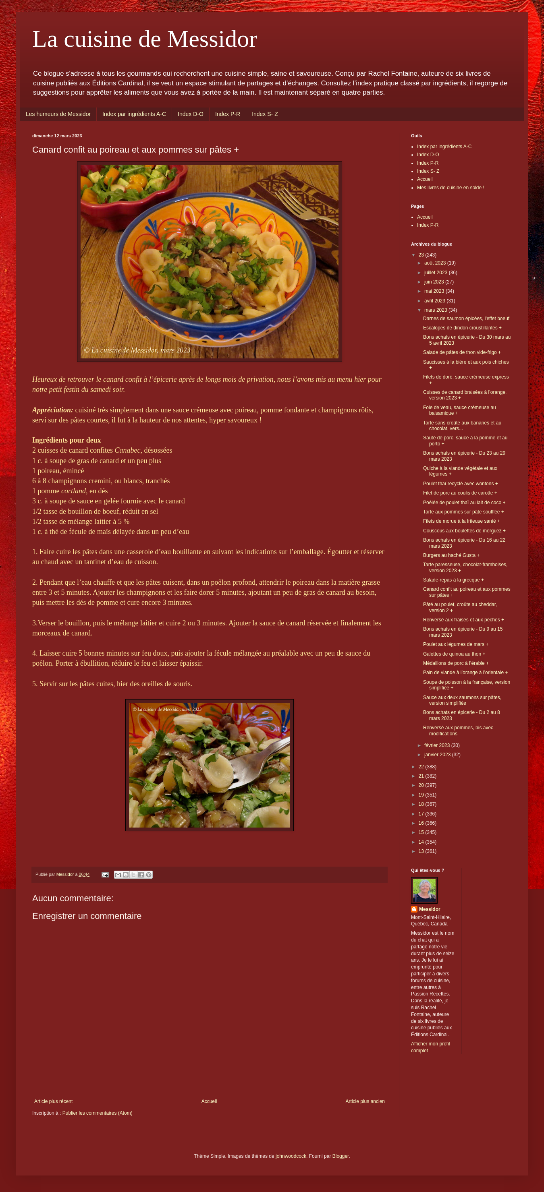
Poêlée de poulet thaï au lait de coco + (464, 502)
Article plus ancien (365, 1101)
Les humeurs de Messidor (58, 114)
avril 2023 (435, 301)
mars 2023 (436, 310)
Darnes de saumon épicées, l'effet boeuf (466, 318)
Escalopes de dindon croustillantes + (462, 328)
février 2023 (437, 745)
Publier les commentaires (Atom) (97, 1113)
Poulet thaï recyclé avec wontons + (460, 483)
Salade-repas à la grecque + (453, 580)
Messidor (429, 909)
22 (422, 767)
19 (422, 795)
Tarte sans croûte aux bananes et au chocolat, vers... (462, 425)
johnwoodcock (291, 1156)
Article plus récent (53, 1101)
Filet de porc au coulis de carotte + (460, 493)
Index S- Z (265, 114)
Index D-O (190, 114)
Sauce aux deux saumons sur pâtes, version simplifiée (462, 700)
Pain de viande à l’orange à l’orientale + (465, 672)
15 (422, 832)
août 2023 (435, 263)
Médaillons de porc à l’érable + (456, 663)
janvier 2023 (438, 754)
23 (422, 255)
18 (422, 804)
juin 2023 (434, 282)
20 (422, 785)
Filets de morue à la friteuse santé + (461, 521)
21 (422, 776)
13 (422, 851)
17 (422, 814)
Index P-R (227, 114)
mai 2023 (435, 291)
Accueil (209, 1101)
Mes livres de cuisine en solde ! (450, 187)
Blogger (340, 1156)
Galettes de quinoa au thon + (454, 654)
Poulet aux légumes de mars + (455, 644)
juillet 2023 (436, 272)
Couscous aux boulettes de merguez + (464, 531)
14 (422, 842)
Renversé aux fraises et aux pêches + (463, 620)
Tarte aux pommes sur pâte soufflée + (463, 512)
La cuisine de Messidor (144, 38)
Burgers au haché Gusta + (451, 555)
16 (422, 823)
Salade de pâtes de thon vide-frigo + (462, 352)
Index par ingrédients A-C (134, 114)
